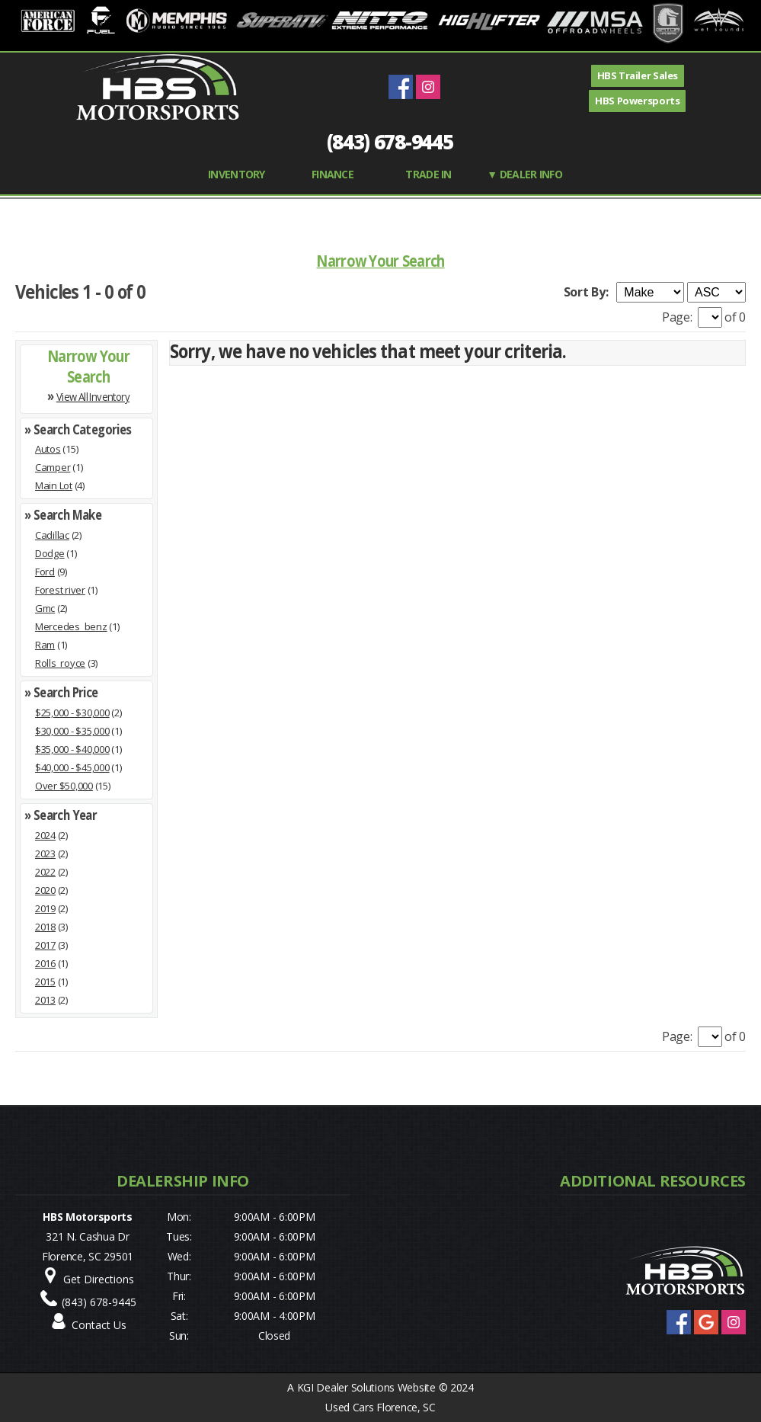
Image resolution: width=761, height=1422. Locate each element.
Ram (45, 645)
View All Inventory (92, 396)
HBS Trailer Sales (637, 75)
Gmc (45, 608)
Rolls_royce (60, 663)
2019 (45, 908)
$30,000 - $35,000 (72, 731)
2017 (45, 945)
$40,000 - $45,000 (72, 767)
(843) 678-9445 (390, 141)
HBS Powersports (637, 100)
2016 (45, 963)
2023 (45, 853)
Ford (45, 571)
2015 (45, 981)
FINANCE (332, 174)
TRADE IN (428, 174)
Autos (48, 449)
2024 (45, 835)
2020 (45, 890)
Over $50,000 (64, 786)
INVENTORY (236, 174)
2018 (45, 927)
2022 (45, 872)
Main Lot (53, 485)
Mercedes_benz (71, 626)
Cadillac (52, 535)
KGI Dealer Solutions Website (366, 1387)
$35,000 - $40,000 (72, 749)
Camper (52, 467)
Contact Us (99, 1325)
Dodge (50, 553)
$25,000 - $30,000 (72, 712)
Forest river (60, 590)
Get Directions (98, 1279)
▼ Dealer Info (524, 174)
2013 (45, 1000)
